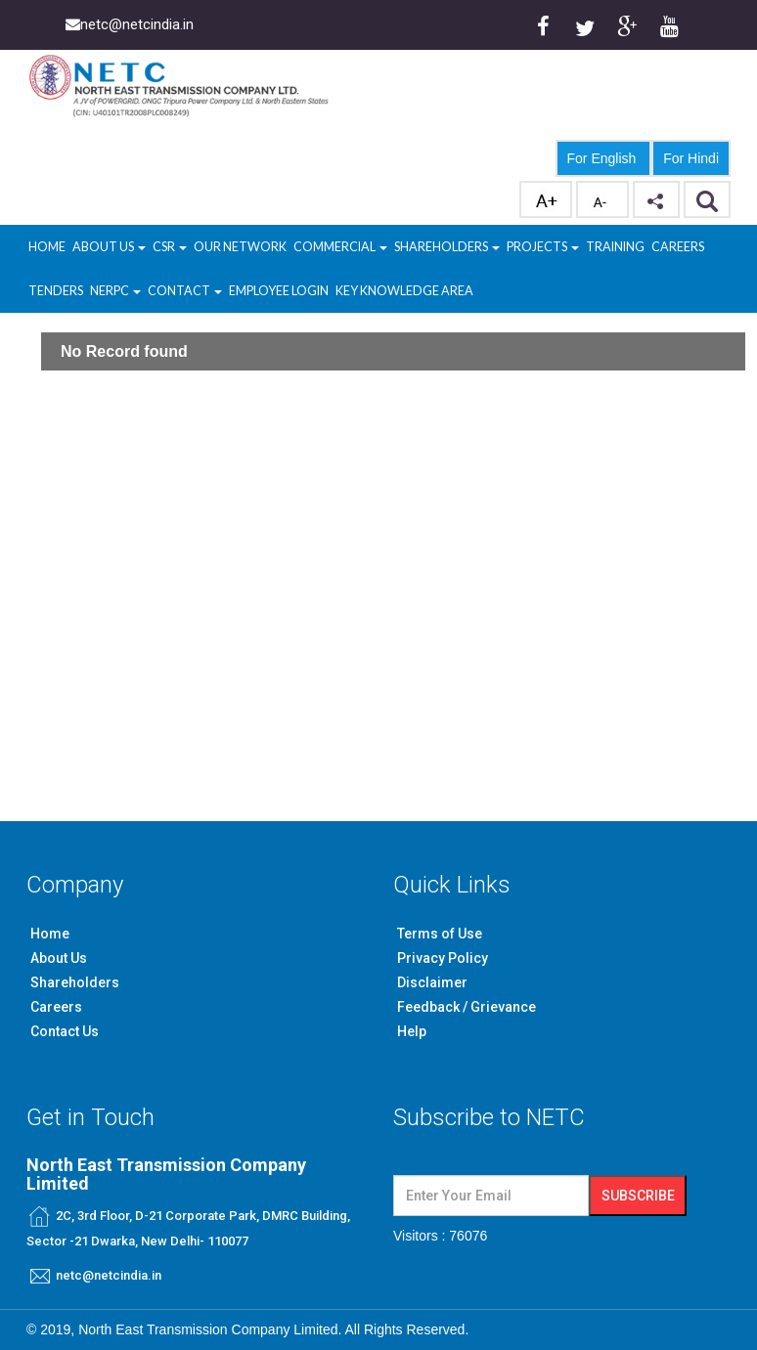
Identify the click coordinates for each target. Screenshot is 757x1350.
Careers (677, 247)
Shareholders (447, 247)
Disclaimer (432, 982)
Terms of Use (439, 933)
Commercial (340, 247)
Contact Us (64, 1031)
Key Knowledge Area (404, 290)
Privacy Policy (442, 958)
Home (47, 247)
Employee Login (279, 290)
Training (615, 247)
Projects (543, 247)
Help (411, 1031)
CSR (165, 247)
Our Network (240, 247)
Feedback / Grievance (466, 1007)
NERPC (115, 290)
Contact (185, 290)
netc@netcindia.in (108, 1275)
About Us (109, 247)
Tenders (55, 290)
